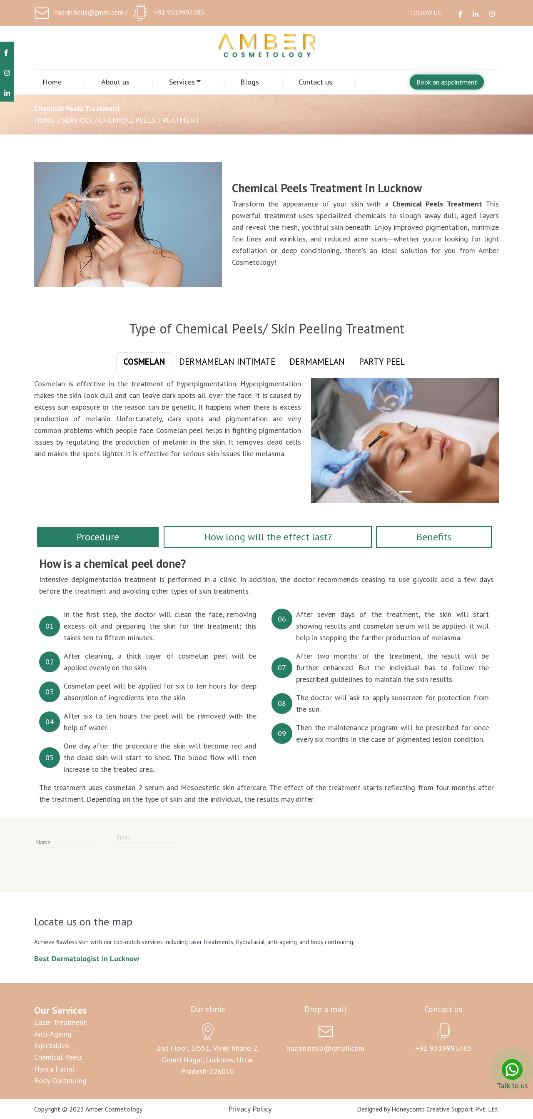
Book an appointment (446, 82)
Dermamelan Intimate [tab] (227, 361)
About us (115, 82)
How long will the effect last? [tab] (268, 536)
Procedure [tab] (98, 536)
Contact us (315, 82)
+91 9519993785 (179, 12)
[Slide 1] (405, 492)
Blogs (249, 82)
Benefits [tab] (433, 536)
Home (52, 82)
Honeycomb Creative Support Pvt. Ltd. (445, 1109)
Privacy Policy (249, 1109)
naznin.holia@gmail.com (89, 12)
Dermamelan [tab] (317, 361)
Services (182, 82)
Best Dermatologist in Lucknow (86, 958)
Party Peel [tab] (382, 361)
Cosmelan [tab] (144, 361)
